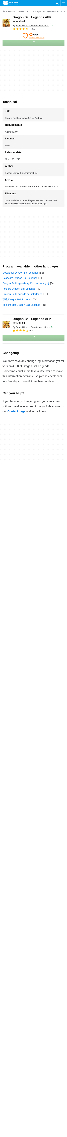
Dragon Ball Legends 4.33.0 (18, 927)
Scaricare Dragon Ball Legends (20, 278)
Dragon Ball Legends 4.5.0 (17, 946)
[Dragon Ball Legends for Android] (49, 11)
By (31, 25)
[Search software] (57, 3)
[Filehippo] (11, 3)
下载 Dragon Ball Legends (17, 299)
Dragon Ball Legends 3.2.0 (17, 959)
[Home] (4, 11)
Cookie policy (42, 1080)
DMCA (38, 1098)
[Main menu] (64, 3)
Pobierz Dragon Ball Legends (19, 288)
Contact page (16, 411)
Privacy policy (42, 1086)
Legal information (44, 1091)
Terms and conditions (47, 1074)
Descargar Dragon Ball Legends (20, 272)
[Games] (21, 11)
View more (33, 968)
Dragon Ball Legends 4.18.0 (18, 933)
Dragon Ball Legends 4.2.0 (17, 953)
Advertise (8, 1086)
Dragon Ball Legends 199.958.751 (22, 906)
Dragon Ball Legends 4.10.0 (18, 940)
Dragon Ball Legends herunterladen (22, 294)
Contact (7, 1080)
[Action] (29, 11)
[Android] (11, 11)
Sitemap (7, 1091)
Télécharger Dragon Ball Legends (21, 305)
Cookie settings (43, 1103)
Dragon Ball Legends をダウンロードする (26, 283)
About (6, 1074)
